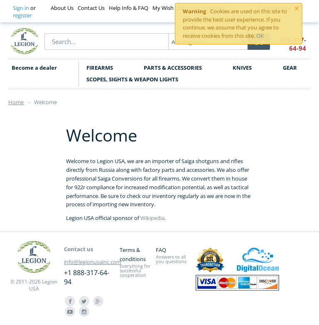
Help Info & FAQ (128, 8)
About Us (62, 8)
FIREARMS (99, 67)
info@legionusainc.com (92, 262)
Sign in (21, 8)
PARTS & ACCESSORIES (173, 67)
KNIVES (242, 67)
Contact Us (91, 8)
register (22, 15)
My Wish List (168, 8)
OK (260, 35)
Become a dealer (34, 67)
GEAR (290, 67)
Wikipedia (152, 218)
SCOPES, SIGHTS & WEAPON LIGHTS (132, 79)
